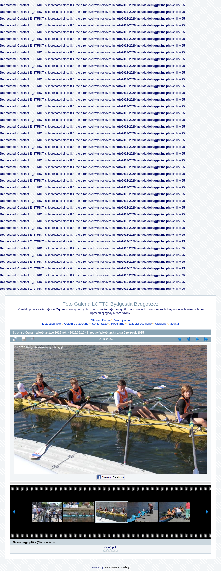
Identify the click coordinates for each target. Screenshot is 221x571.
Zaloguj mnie (121, 320)
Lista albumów (51, 323)
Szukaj (174, 323)
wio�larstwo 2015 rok (51, 332)
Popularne (117, 323)
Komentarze (100, 323)
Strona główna (100, 320)
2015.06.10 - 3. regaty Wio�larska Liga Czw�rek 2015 (107, 332)
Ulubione (160, 323)
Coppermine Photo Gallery (116, 567)
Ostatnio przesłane (76, 323)
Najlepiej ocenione (140, 323)
